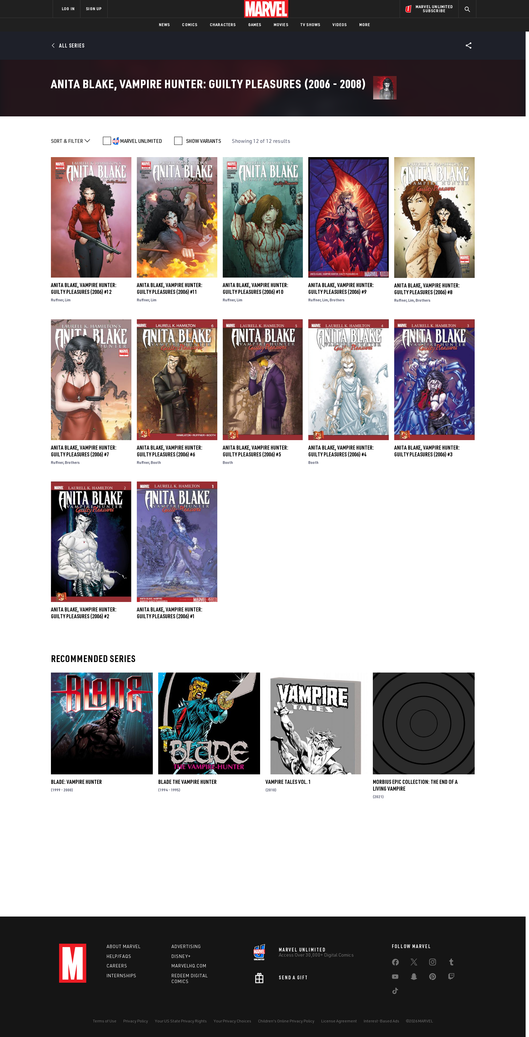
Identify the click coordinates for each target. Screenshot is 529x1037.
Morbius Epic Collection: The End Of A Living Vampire (415, 880)
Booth (156, 557)
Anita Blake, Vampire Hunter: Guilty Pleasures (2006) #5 (255, 546)
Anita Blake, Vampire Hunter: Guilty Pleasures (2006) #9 (341, 384)
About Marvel (124, 946)
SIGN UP (94, 8)
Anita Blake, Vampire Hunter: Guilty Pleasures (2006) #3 (427, 546)
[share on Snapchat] (414, 978)
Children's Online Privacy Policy (286, 1020)
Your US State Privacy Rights (181, 1020)
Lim (68, 395)
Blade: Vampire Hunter (76, 877)
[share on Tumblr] (451, 963)
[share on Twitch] (451, 978)
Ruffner (57, 395)
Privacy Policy (135, 1020)
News (164, 24)
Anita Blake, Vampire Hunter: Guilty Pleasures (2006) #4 (341, 546)
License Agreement (339, 1020)
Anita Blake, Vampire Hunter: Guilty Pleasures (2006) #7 (83, 546)
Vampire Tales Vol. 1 (288, 877)
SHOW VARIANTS (203, 236)
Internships (121, 975)
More (364, 24)
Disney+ (181, 956)
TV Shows (310, 24)
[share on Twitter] (414, 963)
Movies (281, 24)
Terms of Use (104, 1020)
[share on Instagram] (432, 963)
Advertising (186, 946)
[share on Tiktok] (395, 992)
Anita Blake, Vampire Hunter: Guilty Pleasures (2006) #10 (255, 384)
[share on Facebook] (395, 963)
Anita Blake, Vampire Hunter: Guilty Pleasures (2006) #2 (83, 708)
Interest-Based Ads (381, 1020)
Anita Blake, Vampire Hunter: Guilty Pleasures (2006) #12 (83, 384)
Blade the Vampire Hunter (187, 877)
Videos (339, 24)
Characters (223, 24)
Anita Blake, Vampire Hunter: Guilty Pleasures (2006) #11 (169, 384)
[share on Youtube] (395, 978)
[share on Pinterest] (432, 978)
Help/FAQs (119, 956)
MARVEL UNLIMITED (141, 236)
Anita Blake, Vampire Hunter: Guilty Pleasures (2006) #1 (169, 708)
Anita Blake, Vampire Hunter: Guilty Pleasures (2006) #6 (169, 546)
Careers (117, 965)
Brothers (337, 395)
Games (254, 24)
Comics (189, 24)
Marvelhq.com (188, 965)
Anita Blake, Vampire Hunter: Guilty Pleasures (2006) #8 (427, 384)
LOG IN (68, 8)
